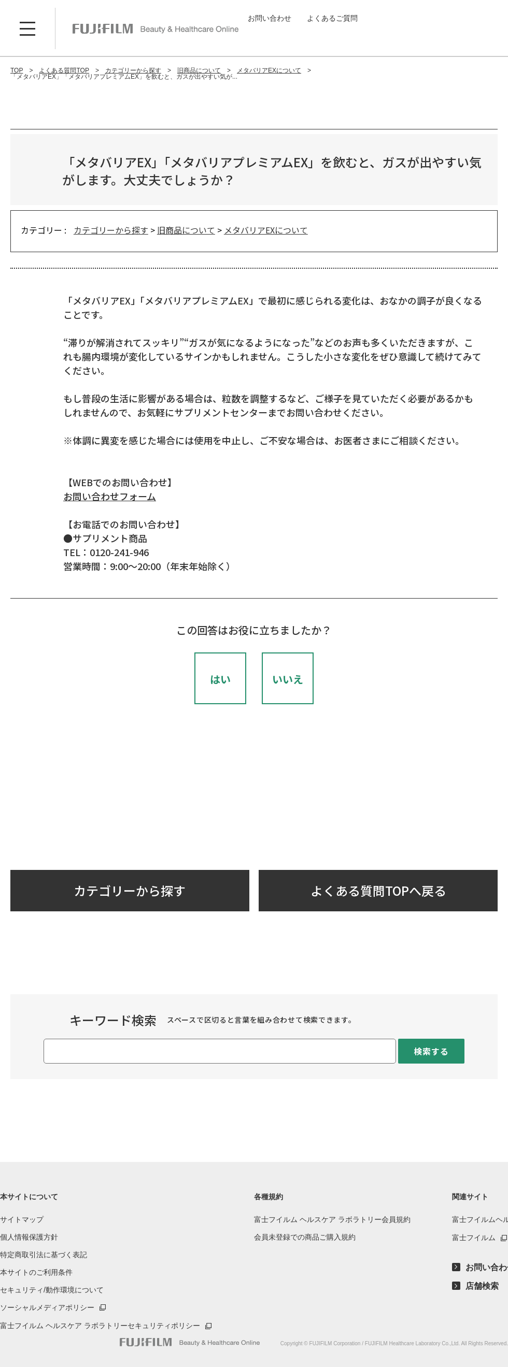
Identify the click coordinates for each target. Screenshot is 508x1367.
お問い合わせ (269, 18)
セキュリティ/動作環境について (52, 1290)
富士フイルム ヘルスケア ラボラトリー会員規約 (332, 1219)
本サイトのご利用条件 (36, 1272)
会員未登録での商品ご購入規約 (305, 1237)
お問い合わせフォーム (109, 496)
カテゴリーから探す (111, 230)
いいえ (287, 679)
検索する (431, 1051)
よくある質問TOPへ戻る (378, 890)
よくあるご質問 (332, 18)
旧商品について (186, 230)
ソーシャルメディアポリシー (47, 1307)
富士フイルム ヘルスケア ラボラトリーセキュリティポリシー (100, 1325)
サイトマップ (22, 1219)
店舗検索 (482, 1286)
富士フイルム (474, 1237)
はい (220, 679)
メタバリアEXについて (266, 230)
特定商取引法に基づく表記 (43, 1254)
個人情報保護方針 (29, 1237)
